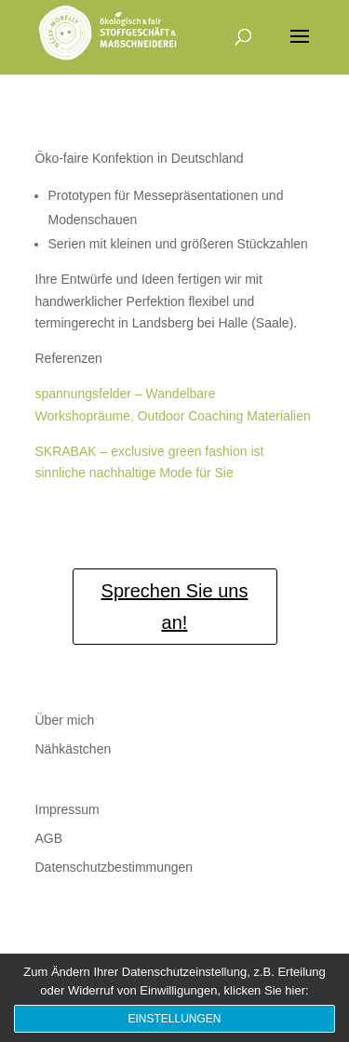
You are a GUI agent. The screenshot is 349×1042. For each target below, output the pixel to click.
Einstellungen (174, 1018)
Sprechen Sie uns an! (174, 607)
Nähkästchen (73, 748)
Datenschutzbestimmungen (114, 867)
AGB (49, 838)
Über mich (65, 720)
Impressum (67, 809)
